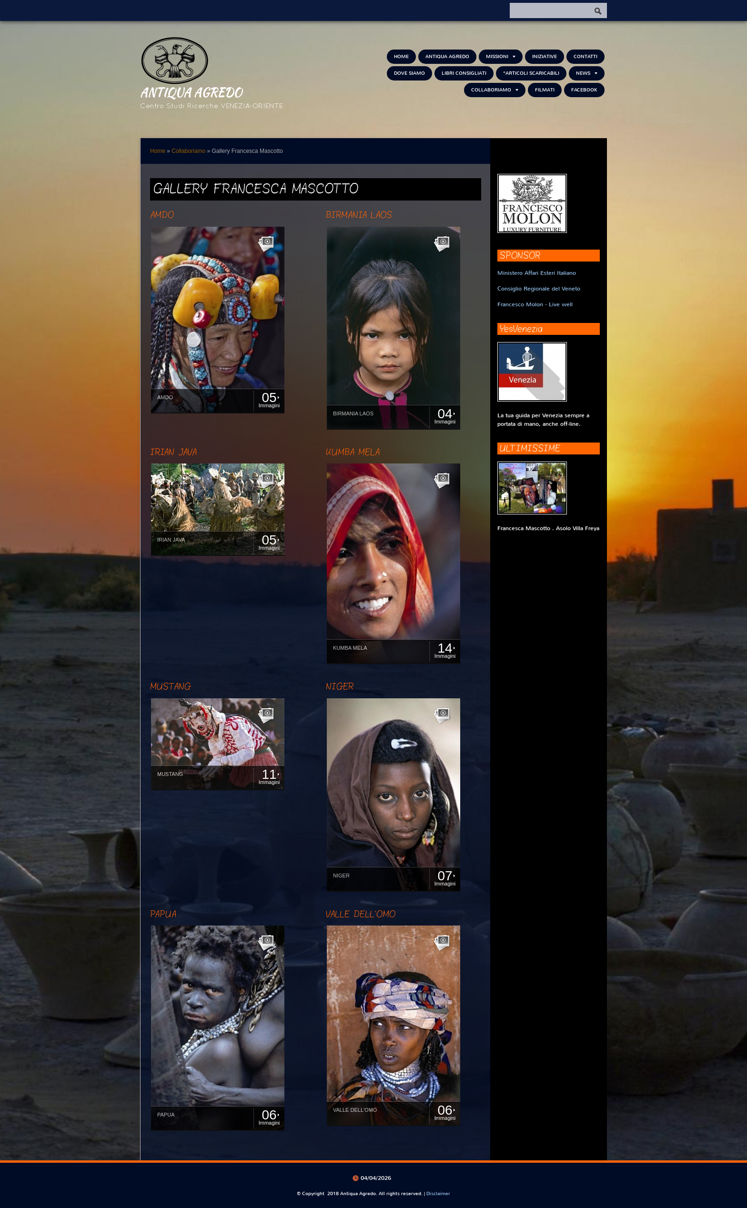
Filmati (545, 90)
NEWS (586, 73)
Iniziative (544, 56)
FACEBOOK (584, 90)
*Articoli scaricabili (531, 73)
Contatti (585, 56)
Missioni (500, 56)
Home (401, 56)
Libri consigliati (464, 73)
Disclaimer (438, 1193)
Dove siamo (409, 73)
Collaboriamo (494, 90)
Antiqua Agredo (191, 92)
